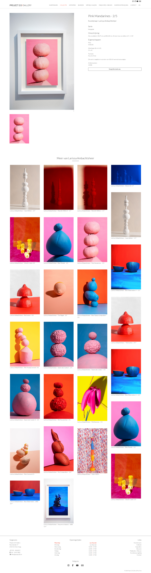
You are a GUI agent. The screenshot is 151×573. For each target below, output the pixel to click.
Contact (133, 5)
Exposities (72, 5)
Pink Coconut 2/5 (29, 474)
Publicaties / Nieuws (105, 5)
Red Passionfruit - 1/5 (64, 420)
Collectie (63, 5)
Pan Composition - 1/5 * (65, 472)
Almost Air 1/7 (129, 186)
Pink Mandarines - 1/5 (97, 263)
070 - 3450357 (16, 550)
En (139, 5)
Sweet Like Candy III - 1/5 (31, 420)
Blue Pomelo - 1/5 (63, 263)
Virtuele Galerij (91, 5)
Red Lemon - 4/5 (29, 315)
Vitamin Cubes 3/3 (29, 263)
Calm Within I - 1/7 (130, 238)
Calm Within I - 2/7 (29, 211)
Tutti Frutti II (95, 474)
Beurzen (81, 5)
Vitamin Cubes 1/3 (130, 499)
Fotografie (91, 29)
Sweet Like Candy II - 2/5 (65, 367)
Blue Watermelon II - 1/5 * (133, 290)
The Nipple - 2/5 (62, 315)
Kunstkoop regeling (121, 5)
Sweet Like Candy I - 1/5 (98, 369)
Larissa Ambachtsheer (108, 21)
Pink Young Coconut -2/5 (31, 367)
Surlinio (139, 570)
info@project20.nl (17, 554)
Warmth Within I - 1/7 (97, 211)
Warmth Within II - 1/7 (64, 211)
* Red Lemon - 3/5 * (130, 342)
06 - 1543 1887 (15, 552)
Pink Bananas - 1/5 (96, 422)
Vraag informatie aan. (115, 69)
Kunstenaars (53, 5)
